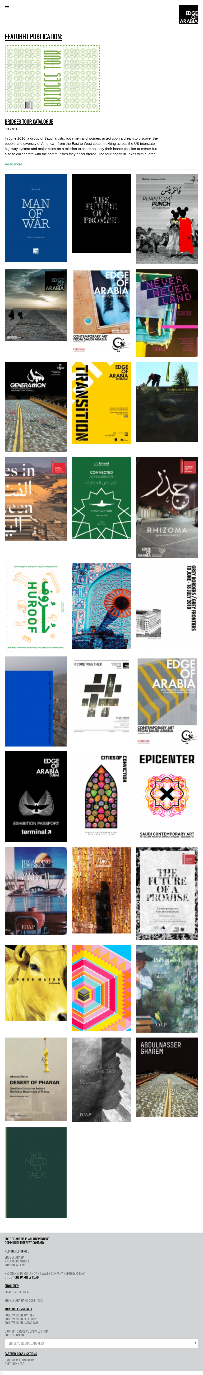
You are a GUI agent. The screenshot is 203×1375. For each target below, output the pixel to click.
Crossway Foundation (20, 1360)
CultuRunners (14, 1364)
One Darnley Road (26, 1277)
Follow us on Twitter (19, 1315)
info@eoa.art (23, 1292)
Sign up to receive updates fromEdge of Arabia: (26, 1333)
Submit (195, 1343)
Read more (13, 164)
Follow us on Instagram (21, 1323)
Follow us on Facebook (20, 1319)
